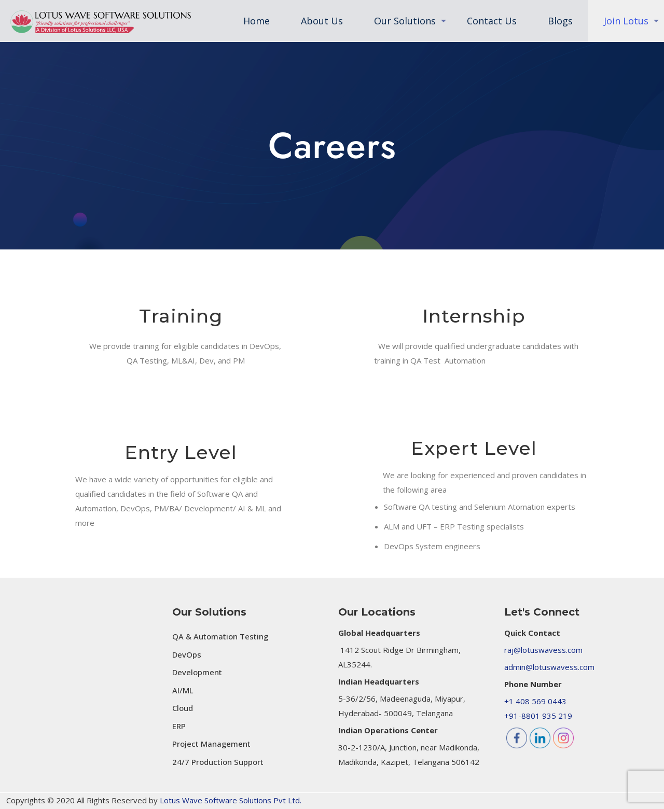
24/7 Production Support (218, 762)
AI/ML (182, 690)
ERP (179, 726)
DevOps (186, 654)
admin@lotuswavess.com (549, 667)
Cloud (182, 708)
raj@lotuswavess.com (543, 650)
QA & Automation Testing (220, 636)
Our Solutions (209, 612)
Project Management (211, 743)
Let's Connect (541, 612)
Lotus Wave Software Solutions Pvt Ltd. (230, 800)
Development (197, 672)
